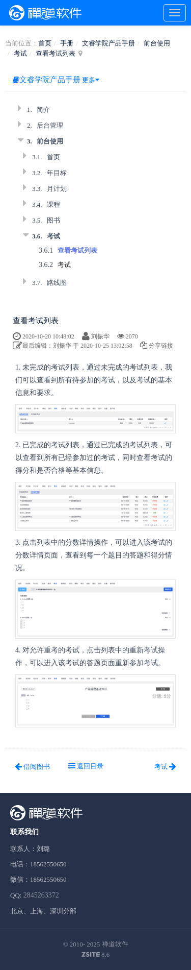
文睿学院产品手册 (108, 43)
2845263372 (41, 895)
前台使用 (157, 43)
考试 (20, 53)
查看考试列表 (55, 53)
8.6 (95, 955)
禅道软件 (115, 944)
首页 (44, 43)
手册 (66, 43)
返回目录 (85, 766)
